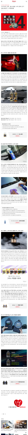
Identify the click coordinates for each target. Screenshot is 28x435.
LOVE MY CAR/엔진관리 (5, 5)
